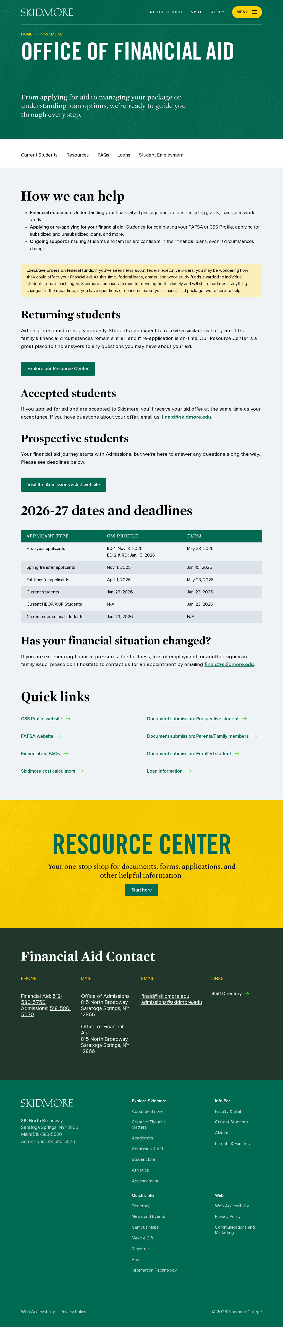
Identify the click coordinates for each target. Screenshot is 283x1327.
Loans (124, 155)
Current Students (39, 155)
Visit (196, 12)
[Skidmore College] (47, 12)
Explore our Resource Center (58, 369)
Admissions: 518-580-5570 (48, 1141)
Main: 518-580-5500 (41, 1134)
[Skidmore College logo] (75, 1103)
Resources (77, 155)
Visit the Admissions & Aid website (63, 485)
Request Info (166, 12)
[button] (247, 12)
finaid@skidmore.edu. (187, 417)
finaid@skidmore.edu (229, 664)
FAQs (103, 155)
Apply (218, 12)
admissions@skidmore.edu (171, 1002)
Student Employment (161, 155)
